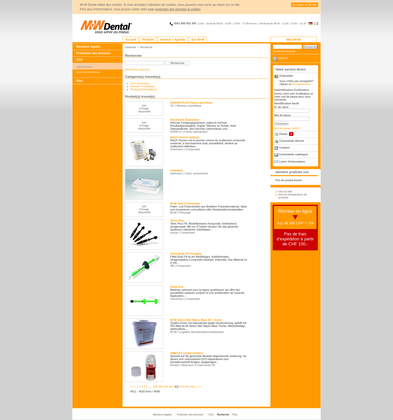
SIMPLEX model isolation (186, 353)
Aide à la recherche (88, 72)
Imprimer (283, 58)
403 (182, 386)
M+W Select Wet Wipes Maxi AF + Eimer (196, 319)
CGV (79, 59)
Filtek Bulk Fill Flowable (186, 253)
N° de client (281, 107)
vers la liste (285, 191)
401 (171, 386)
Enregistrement (301, 84)
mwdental (130, 47)
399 (160, 386)
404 (187, 386)
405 (192, 386)
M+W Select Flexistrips (185, 203)
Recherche (83, 66)
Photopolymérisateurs (143, 89)
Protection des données (93, 53)
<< (132, 386)
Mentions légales (88, 46)
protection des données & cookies (178, 9)
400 (166, 386)
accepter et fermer (304, 5)
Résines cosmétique (142, 86)
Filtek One (176, 286)
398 (155, 386)
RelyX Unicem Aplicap (184, 137)
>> (200, 386)
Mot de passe (282, 115)
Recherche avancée (137, 69)
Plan (79, 81)
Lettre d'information (292, 161)
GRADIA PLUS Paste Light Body (191, 102)
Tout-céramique (139, 83)
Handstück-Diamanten (184, 119)
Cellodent (176, 170)
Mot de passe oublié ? (287, 128)
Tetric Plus (177, 220)
